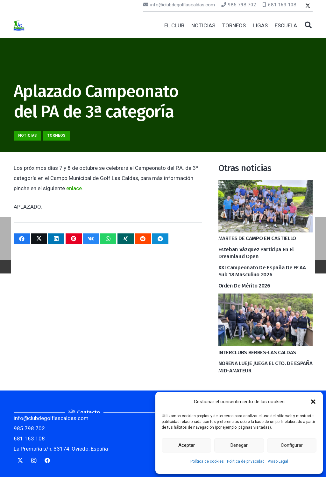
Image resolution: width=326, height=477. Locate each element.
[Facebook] (47, 460)
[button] (313, 401)
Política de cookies (207, 461)
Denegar (239, 445)
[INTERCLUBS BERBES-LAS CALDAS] (265, 298)
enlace (74, 188)
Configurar (292, 445)
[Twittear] (39, 238)
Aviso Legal (278, 461)
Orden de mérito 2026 (244, 285)
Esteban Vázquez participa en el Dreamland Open (256, 253)
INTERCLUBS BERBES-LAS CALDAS (257, 352)
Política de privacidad (246, 461)
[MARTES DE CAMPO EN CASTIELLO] (265, 185)
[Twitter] (308, 6)
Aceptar (186, 445)
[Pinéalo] (74, 238)
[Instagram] (34, 460)
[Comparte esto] (22, 238)
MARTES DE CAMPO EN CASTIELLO (257, 238)
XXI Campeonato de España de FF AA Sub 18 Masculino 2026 (262, 271)
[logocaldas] (19, 25)
